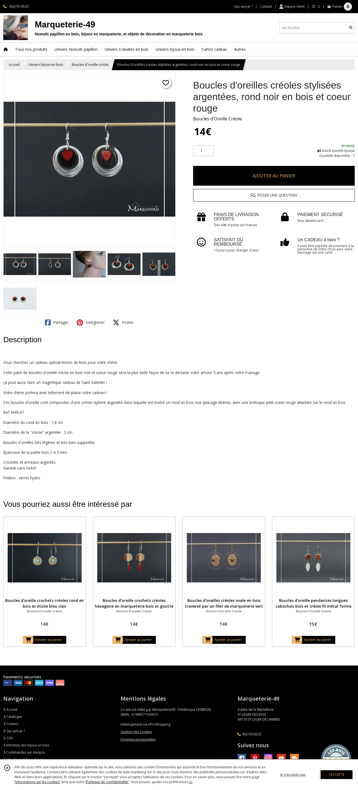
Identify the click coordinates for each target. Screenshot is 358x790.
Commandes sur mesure (24, 752)
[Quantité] (203, 150)
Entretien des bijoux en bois (26, 745)
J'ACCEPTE (336, 774)
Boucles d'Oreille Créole (217, 119)
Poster (123, 322)
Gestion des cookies (136, 731)
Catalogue (12, 716)
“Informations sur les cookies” (37, 782)
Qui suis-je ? (14, 731)
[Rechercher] (350, 27)
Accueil (14, 64)
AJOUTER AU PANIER (274, 176)
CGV (8, 738)
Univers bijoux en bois (45, 64)
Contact (266, 6)
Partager (56, 322)
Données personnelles (138, 739)
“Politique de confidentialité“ (107, 782)
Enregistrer (91, 322)
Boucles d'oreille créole (90, 64)
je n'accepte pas (292, 774)
